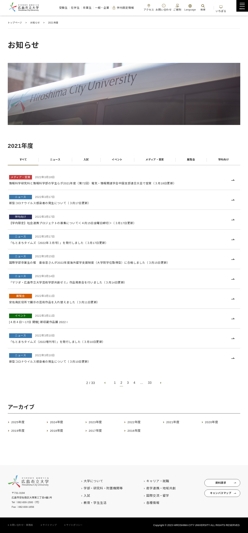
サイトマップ (50, 525)
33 (150, 384)
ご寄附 (179, 7)
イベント (115, 160)
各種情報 (147, 502)
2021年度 (175, 423)
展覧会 (191, 160)
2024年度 (58, 423)
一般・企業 (93, 7)
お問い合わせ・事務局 (21, 525)
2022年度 (136, 423)
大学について (88, 481)
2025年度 (20, 423)
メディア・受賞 (154, 160)
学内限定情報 (118, 8)
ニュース (54, 160)
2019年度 (20, 432)
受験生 (46, 7)
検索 (206, 7)
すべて (23, 160)
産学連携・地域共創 (155, 488)
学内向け (223, 160)
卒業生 (76, 7)
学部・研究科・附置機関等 (97, 488)
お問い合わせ (164, 7)
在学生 (61, 7)
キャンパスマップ (219, 495)
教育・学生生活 (89, 502)
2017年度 (97, 432)
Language (194, 7)
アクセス (147, 7)
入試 (85, 160)
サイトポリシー (74, 525)
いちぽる (228, 7)
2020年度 (213, 423)
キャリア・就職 (152, 481)
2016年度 (136, 432)
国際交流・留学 (152, 495)
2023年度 (97, 423)
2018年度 (58, 432)
